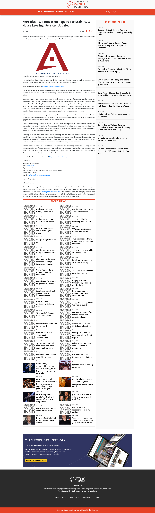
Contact (97, 497)
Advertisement (87, 497)
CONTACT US (69, 12)
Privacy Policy (73, 497)
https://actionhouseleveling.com (53, 86)
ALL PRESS (59, 12)
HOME (40, 12)
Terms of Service (60, 497)
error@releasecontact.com (51, 191)
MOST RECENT (48, 12)
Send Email (30, 165)
